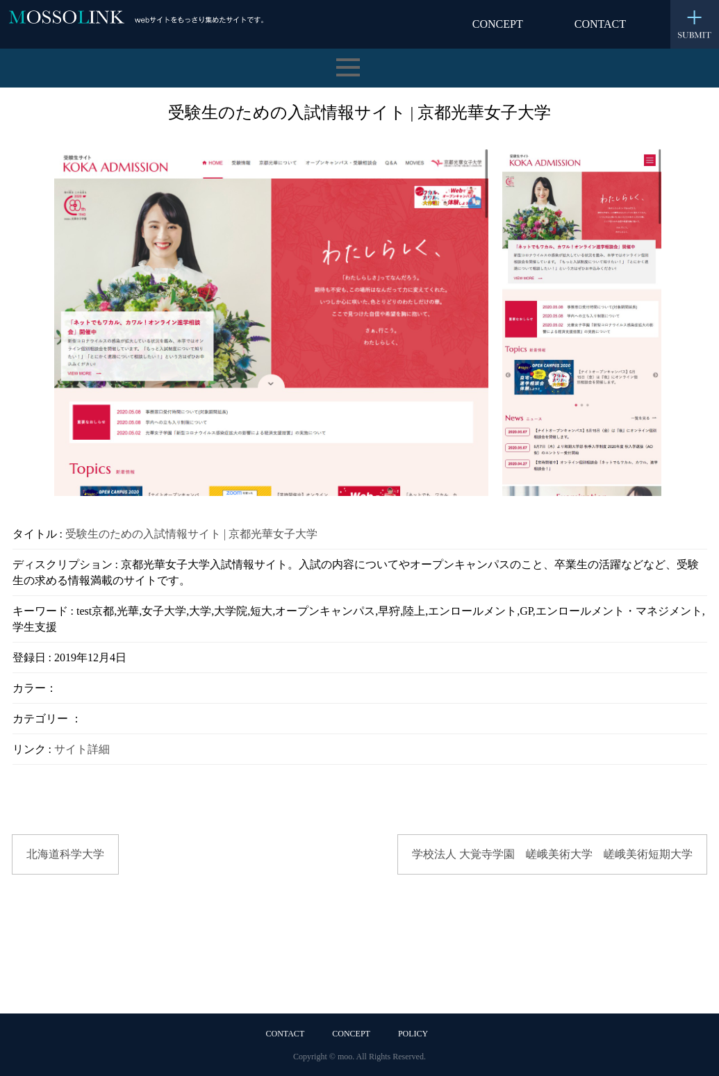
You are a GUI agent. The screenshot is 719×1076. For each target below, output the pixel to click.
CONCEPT (497, 24)
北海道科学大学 (65, 854)
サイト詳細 (82, 749)
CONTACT (600, 24)
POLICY (413, 1033)
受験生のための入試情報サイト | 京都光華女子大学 (191, 534)
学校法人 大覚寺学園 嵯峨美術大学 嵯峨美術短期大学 (552, 854)
